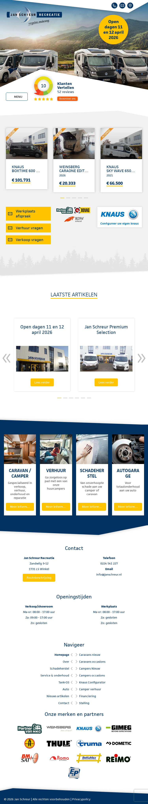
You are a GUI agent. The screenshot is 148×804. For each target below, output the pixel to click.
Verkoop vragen (29, 239)
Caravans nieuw (89, 654)
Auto (66, 689)
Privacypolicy (81, 799)
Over (66, 661)
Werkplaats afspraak (25, 214)
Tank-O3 (63, 682)
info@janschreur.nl (109, 574)
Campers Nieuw (89, 668)
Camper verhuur (90, 689)
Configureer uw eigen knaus (119, 223)
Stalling (84, 703)
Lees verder (42, 382)
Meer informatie (21, 507)
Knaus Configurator (92, 682)
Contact (63, 703)
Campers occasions (92, 675)
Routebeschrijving (39, 577)
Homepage (62, 654)
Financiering (87, 696)
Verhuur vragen (29, 227)
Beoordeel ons (67, 98)
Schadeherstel (59, 668)
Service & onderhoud (55, 675)
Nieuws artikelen (58, 696)
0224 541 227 (109, 563)
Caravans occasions (92, 661)
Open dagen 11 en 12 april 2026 (113, 29)
